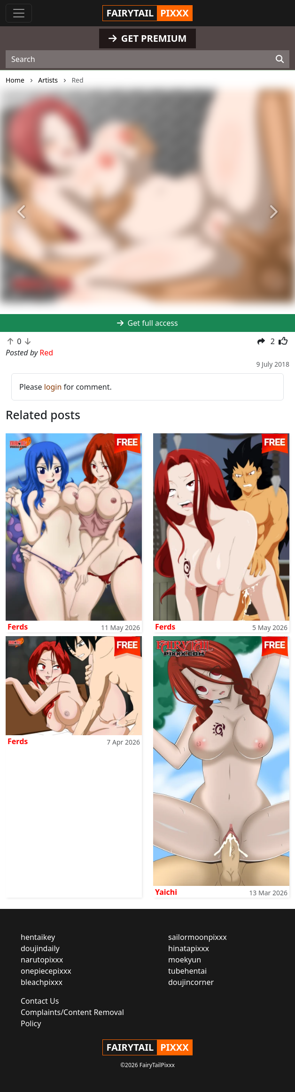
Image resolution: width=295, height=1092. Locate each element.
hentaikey (38, 937)
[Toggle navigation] (19, 13)
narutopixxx (42, 959)
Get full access (147, 323)
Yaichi (166, 892)
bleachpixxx (41, 982)
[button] (22, 212)
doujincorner (191, 982)
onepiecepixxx (46, 971)
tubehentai (187, 971)
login (53, 387)
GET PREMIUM (148, 38)
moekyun (184, 959)
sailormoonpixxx (197, 937)
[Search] (279, 59)
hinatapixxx (188, 948)
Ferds (18, 627)
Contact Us (40, 1001)
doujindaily (40, 948)
